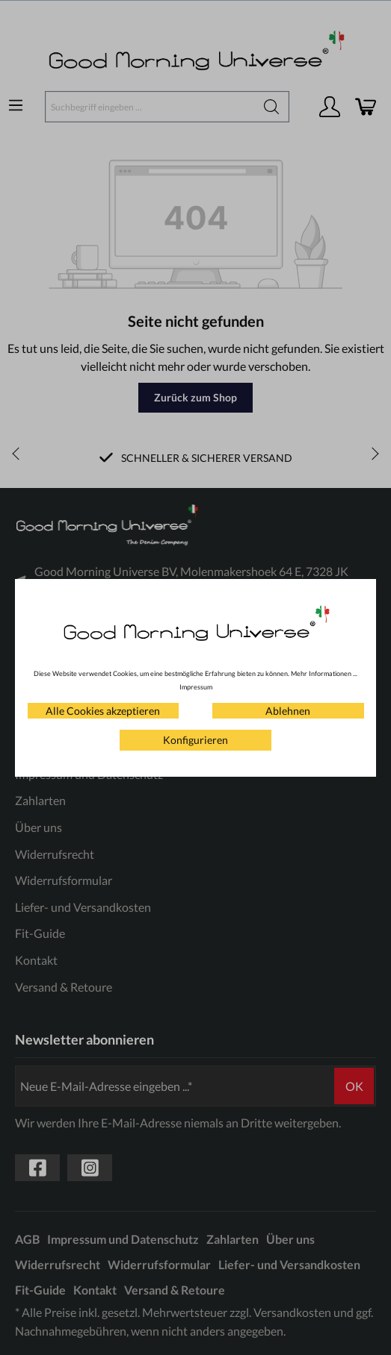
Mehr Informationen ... (324, 673)
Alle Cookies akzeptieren (103, 710)
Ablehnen (287, 710)
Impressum (195, 687)
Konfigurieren (195, 739)
